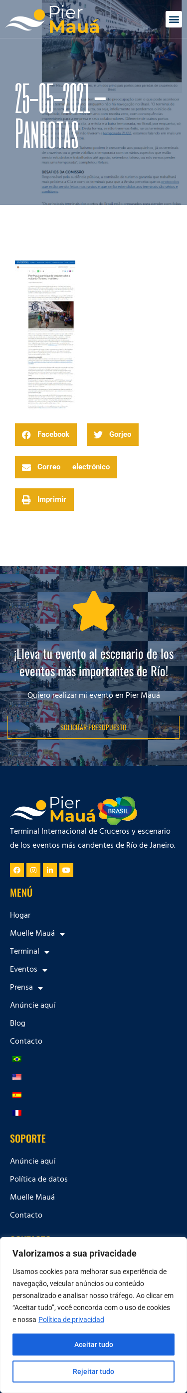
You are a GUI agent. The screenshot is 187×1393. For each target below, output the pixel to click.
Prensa (26, 988)
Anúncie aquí (32, 1006)
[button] (174, 19)
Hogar (20, 916)
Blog (17, 1024)
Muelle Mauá (37, 934)
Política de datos (39, 1180)
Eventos (28, 970)
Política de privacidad (71, 1320)
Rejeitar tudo (93, 1372)
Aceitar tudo (93, 1345)
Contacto (26, 1042)
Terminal (29, 952)
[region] (93, 1315)
